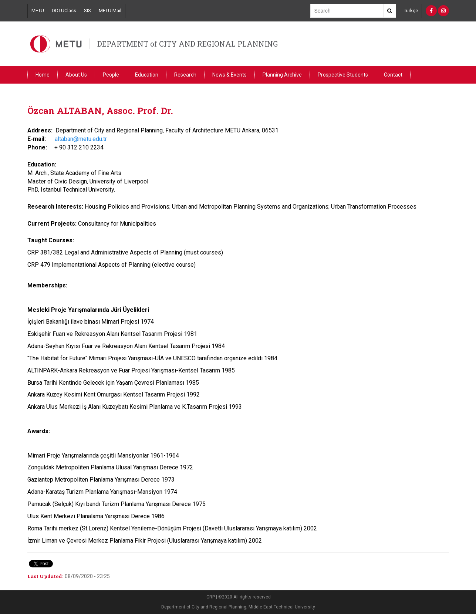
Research (185, 75)
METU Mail (110, 10)
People (111, 75)
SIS (87, 10)
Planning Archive (282, 75)
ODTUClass (64, 10)
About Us (76, 75)
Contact (393, 75)
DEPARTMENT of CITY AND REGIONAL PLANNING (187, 43)
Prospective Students (343, 75)
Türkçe (411, 10)
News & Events (229, 75)
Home (43, 75)
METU (37, 10)
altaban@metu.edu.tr (81, 138)
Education (146, 75)
